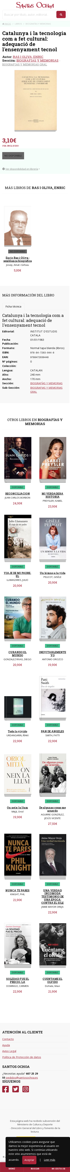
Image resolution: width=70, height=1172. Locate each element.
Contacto (8, 1039)
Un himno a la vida (52, 573)
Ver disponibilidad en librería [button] (20, 169)
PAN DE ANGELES (52, 731)
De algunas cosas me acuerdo (52, 809)
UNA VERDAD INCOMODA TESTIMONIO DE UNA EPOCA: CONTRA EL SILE (52, 897)
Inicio (6, 23)
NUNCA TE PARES (17, 890)
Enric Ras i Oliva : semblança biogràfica (17, 259)
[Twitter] (15, 1089)
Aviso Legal (9, 1051)
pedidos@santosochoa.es (22, 1077)
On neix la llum (17, 807)
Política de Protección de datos (21, 1057)
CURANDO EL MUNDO (17, 653)
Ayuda (6, 1045)
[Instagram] (25, 1089)
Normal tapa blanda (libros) (47, 348)
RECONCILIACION (17, 493)
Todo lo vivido (17, 731)
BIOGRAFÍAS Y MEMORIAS (37, 60)
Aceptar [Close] (29, 1160)
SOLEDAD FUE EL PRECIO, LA (17, 980)
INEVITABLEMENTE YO (52, 653)
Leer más (49, 1159)
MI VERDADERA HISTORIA (52, 495)
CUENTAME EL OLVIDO (52, 980)
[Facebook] (5, 1089)
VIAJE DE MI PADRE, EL (17, 574)
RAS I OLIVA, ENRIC (28, 57)
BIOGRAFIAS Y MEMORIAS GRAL (24, 64)
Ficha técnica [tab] (13, 306)
